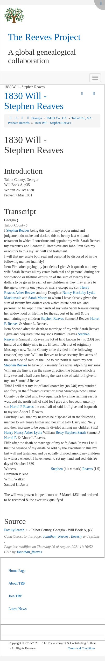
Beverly (76, 536)
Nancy (19, 433)
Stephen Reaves (17, 230)
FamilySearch (14, 530)
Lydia (38, 433)
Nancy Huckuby (74, 293)
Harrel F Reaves (22, 407)
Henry (8, 433)
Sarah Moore (37, 298)
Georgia (37, 118)
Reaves (87, 469)
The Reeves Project (44, 37)
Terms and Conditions (81, 648)
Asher (28, 433)
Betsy (60, 433)
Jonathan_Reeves (55, 536)
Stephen (70, 433)
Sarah (82, 433)
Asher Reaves (25, 293)
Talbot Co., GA (57, 118)
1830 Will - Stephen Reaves (34, 101)
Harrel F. (10, 438)
